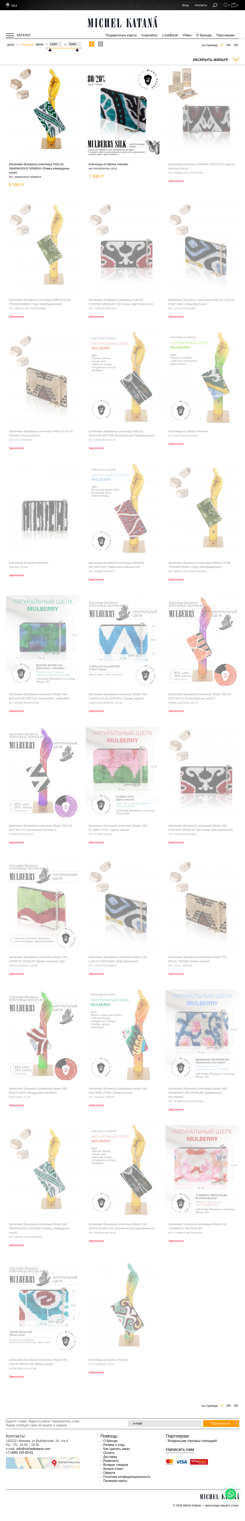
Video (187, 35)
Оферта (108, 1472)
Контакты (201, 5)
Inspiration (149, 35)
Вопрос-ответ (112, 1468)
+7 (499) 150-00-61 (19, 1452)
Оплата (108, 1452)
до (65, 44)
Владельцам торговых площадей (192, 1440)
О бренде (204, 35)
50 (221, 45)
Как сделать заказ (116, 1448)
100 (228, 45)
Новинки (27, 44)
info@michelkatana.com (33, 1448)
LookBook (170, 35)
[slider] (51, 48)
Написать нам (180, 1449)
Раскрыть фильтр (210, 60)
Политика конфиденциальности (126, 1476)
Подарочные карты (121, 35)
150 (235, 45)
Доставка (109, 1456)
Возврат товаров (115, 1464)
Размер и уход (113, 1444)
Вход (185, 5)
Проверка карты (114, 1480)
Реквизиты (110, 1460)
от (46, 44)
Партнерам (225, 35)
